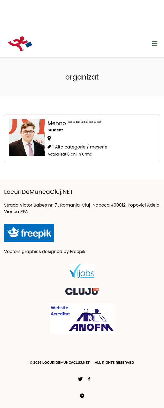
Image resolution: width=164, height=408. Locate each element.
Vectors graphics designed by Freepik (44, 251)
